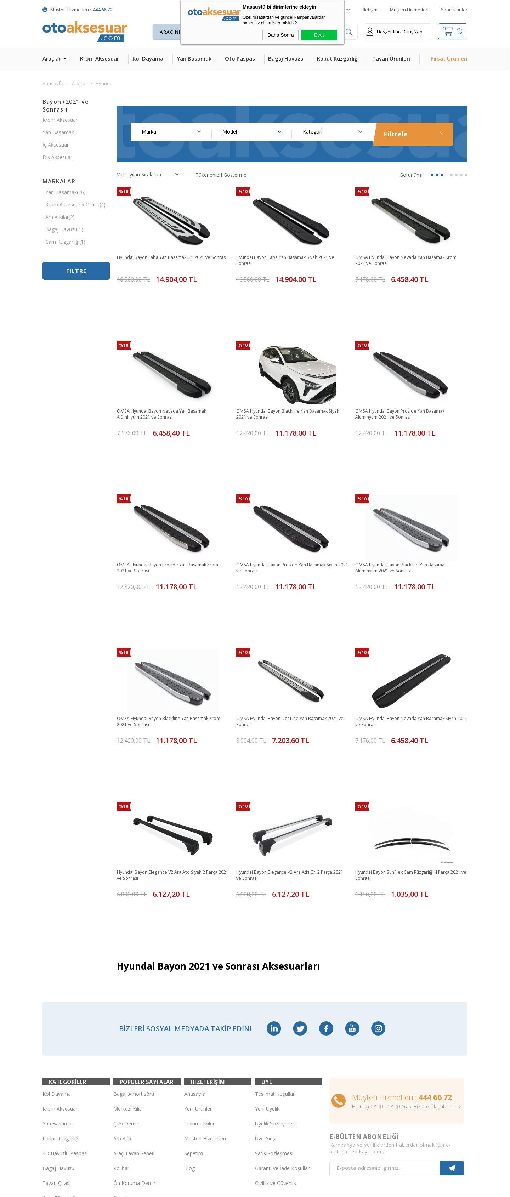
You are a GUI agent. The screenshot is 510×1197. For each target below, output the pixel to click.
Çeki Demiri (126, 975)
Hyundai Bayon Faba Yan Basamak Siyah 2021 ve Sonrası (289, 261)
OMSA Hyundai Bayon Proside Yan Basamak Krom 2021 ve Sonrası (168, 507)
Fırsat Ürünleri (449, 58)
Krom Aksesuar (99, 58)
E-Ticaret (234, 1188)
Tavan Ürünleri (391, 58)
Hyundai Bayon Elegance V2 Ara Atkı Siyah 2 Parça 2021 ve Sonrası (167, 752)
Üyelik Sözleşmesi (275, 975)
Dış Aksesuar (57, 157)
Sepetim (193, 1005)
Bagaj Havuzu (286, 58)
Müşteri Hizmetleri (409, 9)
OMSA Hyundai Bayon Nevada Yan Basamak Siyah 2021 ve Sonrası (406, 629)
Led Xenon (54, 1109)
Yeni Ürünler (454, 9)
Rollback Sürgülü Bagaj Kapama (139, 1080)
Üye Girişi (265, 990)
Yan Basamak (194, 58)
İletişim (370, 9)
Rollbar (121, 1020)
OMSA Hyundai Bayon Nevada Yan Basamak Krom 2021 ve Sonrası (406, 261)
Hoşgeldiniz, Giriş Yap (394, 31)
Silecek (121, 1049)
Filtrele (413, 134)
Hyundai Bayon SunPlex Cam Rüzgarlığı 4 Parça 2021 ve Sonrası (409, 752)
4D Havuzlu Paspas (64, 1005)
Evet (319, 35)
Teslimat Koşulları (275, 945)
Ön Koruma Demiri (135, 1035)
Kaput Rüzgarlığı (338, 58)
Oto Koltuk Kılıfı (60, 1064)
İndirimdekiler (199, 975)
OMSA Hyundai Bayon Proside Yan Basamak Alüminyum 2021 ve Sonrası (406, 384)
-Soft (218, 1188)
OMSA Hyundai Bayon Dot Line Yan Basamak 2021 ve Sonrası (288, 629)
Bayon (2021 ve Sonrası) (65, 105)
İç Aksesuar (55, 144)
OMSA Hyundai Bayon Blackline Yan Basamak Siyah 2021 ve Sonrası (288, 384)
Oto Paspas (240, 58)
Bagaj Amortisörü (133, 945)
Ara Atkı (122, 990)
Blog (189, 1020)
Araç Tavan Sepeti (134, 1005)
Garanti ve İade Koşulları (283, 1020)
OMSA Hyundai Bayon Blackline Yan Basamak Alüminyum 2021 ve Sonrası (407, 507)
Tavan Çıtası (56, 1035)
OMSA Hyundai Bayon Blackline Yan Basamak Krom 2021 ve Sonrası (169, 629)
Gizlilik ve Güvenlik (275, 1035)
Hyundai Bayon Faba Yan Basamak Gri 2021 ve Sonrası (171, 261)
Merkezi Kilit (127, 960)
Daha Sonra (280, 35)
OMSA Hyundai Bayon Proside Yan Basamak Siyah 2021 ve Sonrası (287, 507)
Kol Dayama (147, 58)
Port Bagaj (125, 1064)
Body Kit (52, 1079)
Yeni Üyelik (267, 960)
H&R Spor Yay (58, 1094)
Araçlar (51, 58)
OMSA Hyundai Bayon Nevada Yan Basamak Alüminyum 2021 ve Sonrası (168, 384)
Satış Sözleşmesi (274, 1005)
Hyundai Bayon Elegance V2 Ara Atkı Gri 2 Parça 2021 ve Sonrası (291, 752)
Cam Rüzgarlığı (59, 1049)
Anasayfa (194, 945)
